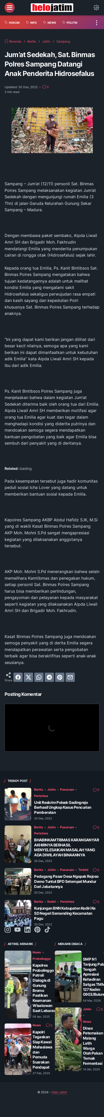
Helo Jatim (59, 1092)
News (37, 952)
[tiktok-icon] (47, 930)
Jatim (51, 789)
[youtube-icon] (17, 930)
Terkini (83, 870)
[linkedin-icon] (27, 930)
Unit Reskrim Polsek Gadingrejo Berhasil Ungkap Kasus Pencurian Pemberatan (62, 807)
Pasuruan (67, 789)
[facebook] (18, 677)
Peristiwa (41, 796)
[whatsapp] (38, 677)
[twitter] (28, 677)
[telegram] (49, 677)
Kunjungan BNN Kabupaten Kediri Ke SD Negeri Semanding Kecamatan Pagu (64, 913)
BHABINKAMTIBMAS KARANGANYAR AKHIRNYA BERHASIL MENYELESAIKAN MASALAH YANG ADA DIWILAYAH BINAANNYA (66, 847)
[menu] (10, 8)
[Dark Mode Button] (96, 8)
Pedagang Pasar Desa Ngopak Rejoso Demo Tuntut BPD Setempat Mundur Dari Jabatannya (66, 881)
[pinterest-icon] (37, 930)
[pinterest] (59, 677)
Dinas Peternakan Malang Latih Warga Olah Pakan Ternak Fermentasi (93, 1046)
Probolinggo (42, 959)
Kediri (51, 901)
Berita (38, 789)
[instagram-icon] (8, 930)
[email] (70, 677)
